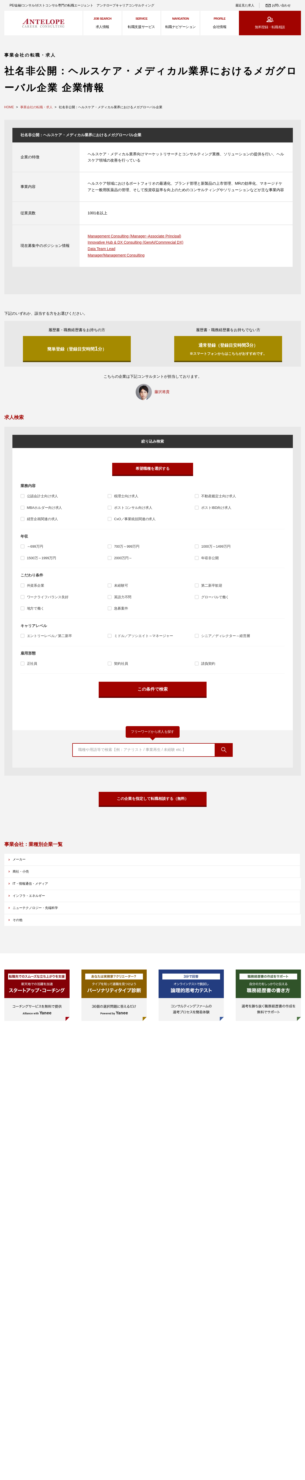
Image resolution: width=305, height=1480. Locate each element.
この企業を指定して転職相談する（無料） (153, 805)
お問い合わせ (281, 5)
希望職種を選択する (153, 472)
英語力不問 (122, 600)
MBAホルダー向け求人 (44, 511)
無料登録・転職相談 (270, 27)
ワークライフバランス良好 (47, 600)
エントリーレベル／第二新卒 (49, 639)
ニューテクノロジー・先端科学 (136, 893)
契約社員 (121, 667)
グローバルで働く (215, 600)
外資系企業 (35, 589)
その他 (208, 893)
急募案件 (121, 612)
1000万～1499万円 (215, 550)
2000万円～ (123, 561)
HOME (9, 107)
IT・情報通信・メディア (223, 872)
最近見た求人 (244, 5)
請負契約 (208, 667)
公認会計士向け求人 (42, 499)
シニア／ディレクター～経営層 (225, 639)
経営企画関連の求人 (42, 522)
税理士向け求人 (126, 499)
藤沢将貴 (162, 395)
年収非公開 (209, 561)
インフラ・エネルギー (36, 893)
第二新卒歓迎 (211, 589)
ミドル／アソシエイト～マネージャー (143, 639)
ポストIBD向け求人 (216, 511)
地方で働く (35, 612)
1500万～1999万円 (41, 561)
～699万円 (35, 550)
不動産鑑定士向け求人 (218, 499)
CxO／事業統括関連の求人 (135, 522)
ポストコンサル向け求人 (133, 511)
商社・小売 (119, 872)
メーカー (24, 872)
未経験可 (121, 589)
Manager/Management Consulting (116, 255)
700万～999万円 (126, 550)
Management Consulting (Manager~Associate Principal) (134, 236)
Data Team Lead (101, 249)
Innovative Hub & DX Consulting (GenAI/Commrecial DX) (135, 242)
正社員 (32, 667)
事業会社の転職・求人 (36, 107)
